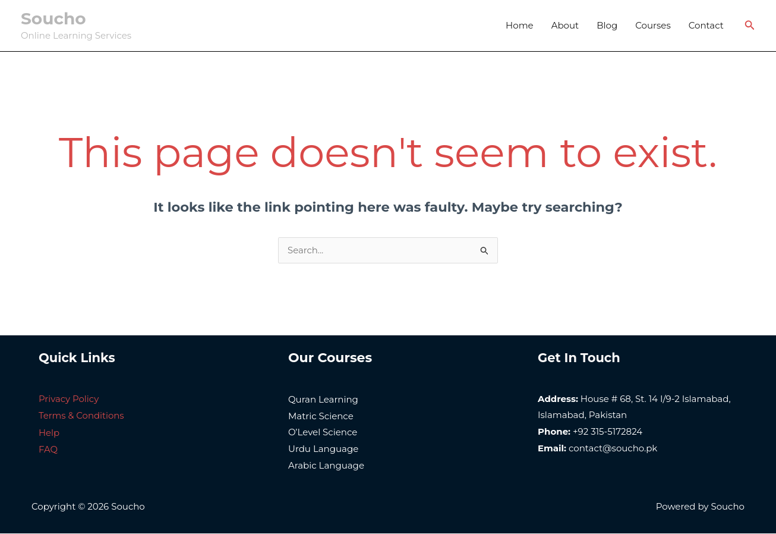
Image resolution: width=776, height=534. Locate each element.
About (565, 25)
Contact (706, 25)
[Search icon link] (750, 25)
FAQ (48, 448)
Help (49, 432)
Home (520, 25)
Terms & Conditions (82, 415)
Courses (652, 25)
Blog (607, 25)
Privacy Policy (69, 399)
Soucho (53, 18)
